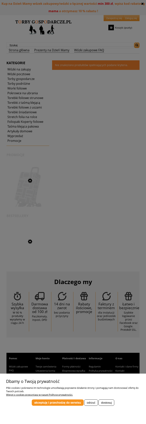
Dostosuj (106, 402)
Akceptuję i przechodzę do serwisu (57, 402)
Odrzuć (91, 402)
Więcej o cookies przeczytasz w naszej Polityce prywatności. (39, 394)
